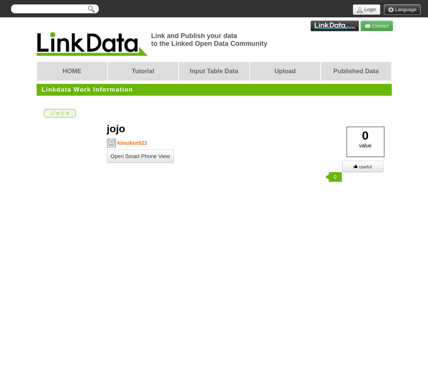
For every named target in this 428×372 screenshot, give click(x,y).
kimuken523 (127, 143)
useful (363, 167)
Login (366, 10)
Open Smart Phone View (140, 156)
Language (402, 10)
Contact (376, 26)
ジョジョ (60, 113)
